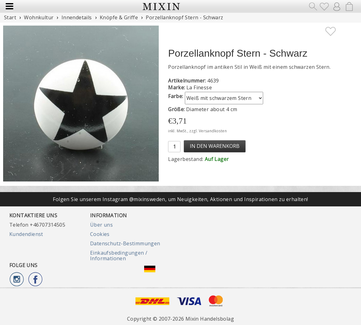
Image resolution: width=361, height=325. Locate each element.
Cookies (100, 234)
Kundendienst (26, 234)
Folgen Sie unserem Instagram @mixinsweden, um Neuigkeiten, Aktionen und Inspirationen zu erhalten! (180, 199)
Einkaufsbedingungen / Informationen (118, 255)
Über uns (101, 224)
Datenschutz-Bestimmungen (125, 243)
